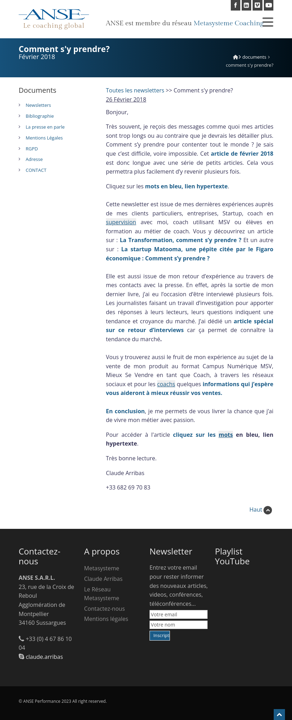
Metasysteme (101, 568)
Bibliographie (40, 116)
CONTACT (36, 170)
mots (225, 435)
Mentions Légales (44, 138)
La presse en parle (45, 127)
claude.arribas (44, 657)
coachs (166, 384)
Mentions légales (106, 619)
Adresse (34, 159)
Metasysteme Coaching (228, 23)
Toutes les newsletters (135, 90)
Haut (260, 509)
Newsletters (38, 105)
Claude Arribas (103, 579)
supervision (121, 222)
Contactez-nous (104, 608)
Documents (254, 57)
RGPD (32, 148)
